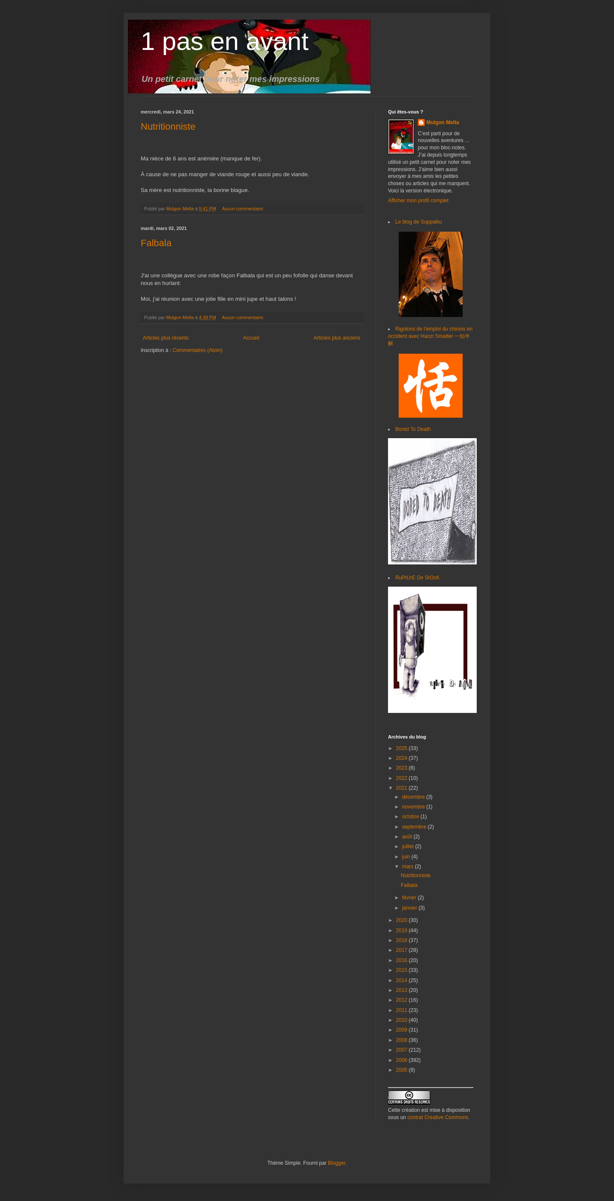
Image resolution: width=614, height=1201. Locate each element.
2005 (402, 1070)
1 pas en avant (225, 41)
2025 (402, 748)
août (408, 837)
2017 (402, 950)
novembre (414, 807)
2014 (402, 980)
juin (406, 857)
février (410, 898)
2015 (402, 970)
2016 (402, 960)
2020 (402, 920)
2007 (402, 1050)
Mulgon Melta (442, 122)
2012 (402, 1000)
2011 (402, 1010)
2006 (402, 1060)
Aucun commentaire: (243, 208)
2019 (402, 930)
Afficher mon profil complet (418, 201)
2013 (402, 990)
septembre (415, 827)
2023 (402, 768)
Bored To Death (413, 429)
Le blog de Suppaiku (418, 222)
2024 (402, 758)
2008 (402, 1040)
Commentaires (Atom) (198, 350)
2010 (402, 1020)
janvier (410, 908)
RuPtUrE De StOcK (417, 578)
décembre (414, 797)
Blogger (336, 1163)
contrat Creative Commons (437, 1117)
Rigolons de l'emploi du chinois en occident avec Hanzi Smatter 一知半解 (430, 336)
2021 (402, 788)
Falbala (156, 243)
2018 (402, 940)
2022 (402, 778)
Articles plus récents (165, 338)
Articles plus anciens (337, 338)
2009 (402, 1030)
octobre (411, 817)
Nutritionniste (168, 126)
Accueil (251, 338)
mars (408, 866)
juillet (408, 846)
